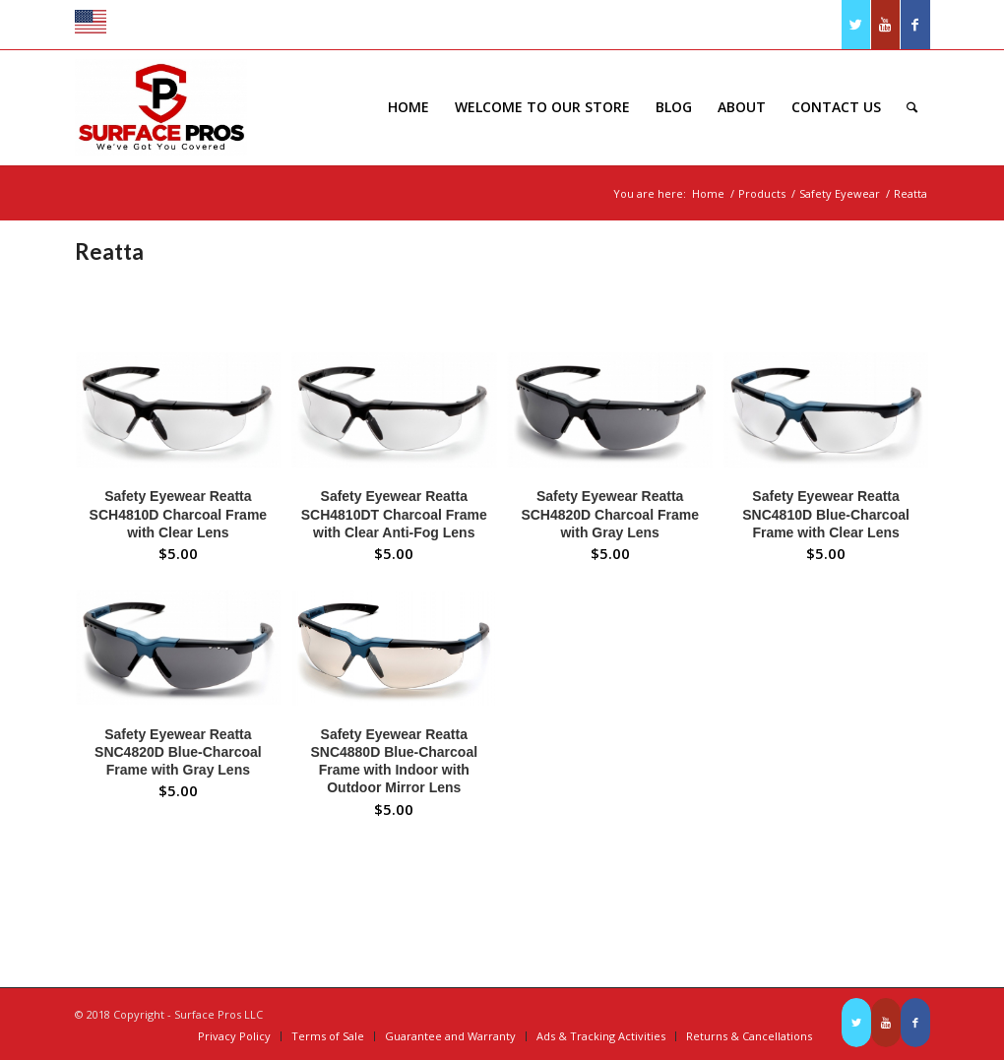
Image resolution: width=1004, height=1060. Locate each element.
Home (708, 193)
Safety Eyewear (839, 193)
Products (761, 193)
